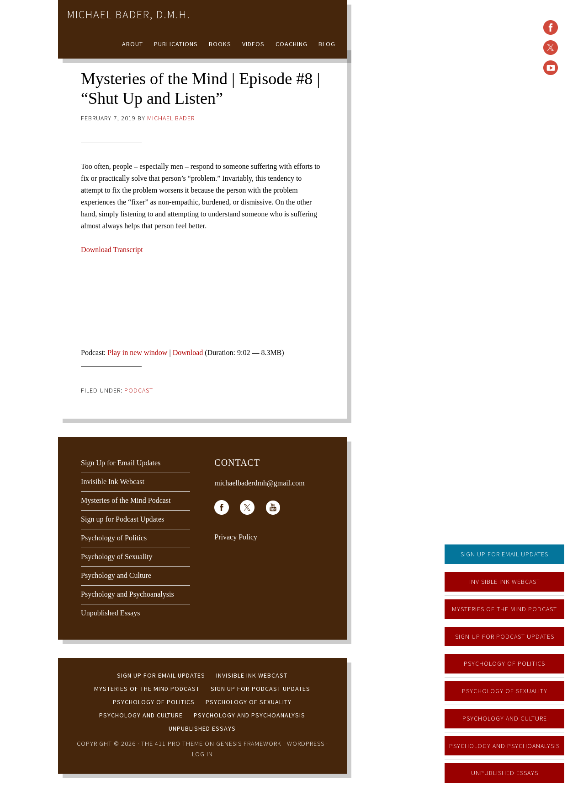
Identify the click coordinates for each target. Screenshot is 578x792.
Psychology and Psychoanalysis (504, 746)
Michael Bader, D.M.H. (129, 14)
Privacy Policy (235, 537)
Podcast (138, 390)
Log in (202, 754)
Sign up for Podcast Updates (504, 636)
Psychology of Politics (504, 663)
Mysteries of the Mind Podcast (504, 609)
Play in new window (137, 352)
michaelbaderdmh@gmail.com (259, 483)
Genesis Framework (248, 743)
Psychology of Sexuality (504, 691)
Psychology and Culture (504, 718)
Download (188, 352)
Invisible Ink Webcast (504, 581)
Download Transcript (112, 249)
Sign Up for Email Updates (504, 554)
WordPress (305, 743)
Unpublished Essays (504, 773)
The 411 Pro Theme (172, 743)
